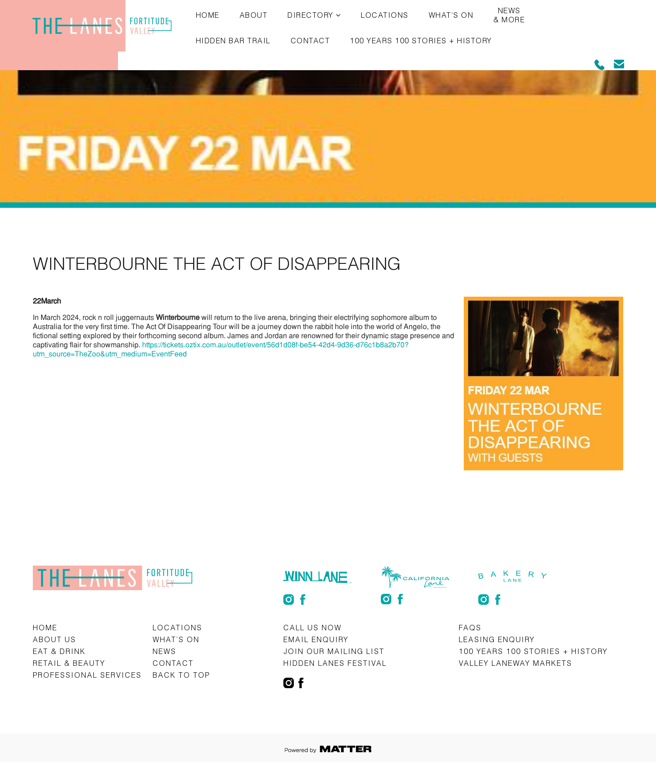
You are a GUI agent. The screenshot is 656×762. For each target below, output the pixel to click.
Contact (310, 40)
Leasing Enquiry (497, 639)
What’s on (451, 14)
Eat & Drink (59, 651)
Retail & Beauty (69, 663)
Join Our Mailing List (333, 651)
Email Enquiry (315, 639)
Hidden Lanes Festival (335, 663)
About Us (54, 639)
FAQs (470, 627)
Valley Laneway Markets (515, 663)
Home (208, 14)
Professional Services (87, 674)
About (254, 14)
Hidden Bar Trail (233, 40)
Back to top (181, 674)
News (164, 651)
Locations (385, 14)
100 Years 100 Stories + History (421, 40)
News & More (509, 15)
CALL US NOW (312, 627)
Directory (310, 14)
